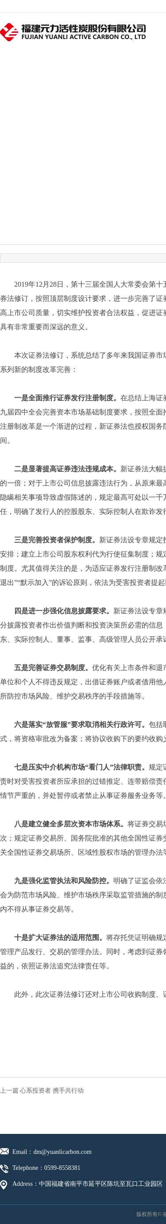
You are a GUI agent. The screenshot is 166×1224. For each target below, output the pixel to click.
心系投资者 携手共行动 (52, 1090)
